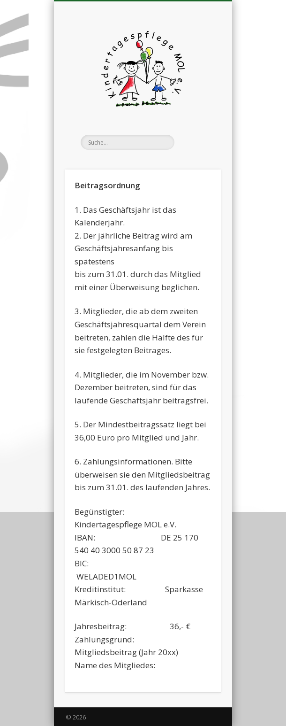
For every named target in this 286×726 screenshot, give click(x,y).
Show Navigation (197, 84)
